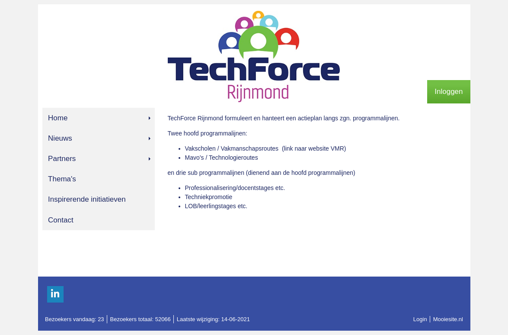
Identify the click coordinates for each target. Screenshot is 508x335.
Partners (99, 159)
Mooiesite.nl (448, 319)
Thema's (62, 179)
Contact (60, 220)
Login (420, 319)
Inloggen (449, 91)
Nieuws (99, 138)
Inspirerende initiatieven (87, 199)
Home (99, 118)
